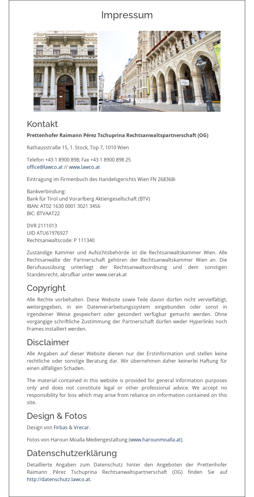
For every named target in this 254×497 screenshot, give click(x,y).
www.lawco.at (84, 167)
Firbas (61, 427)
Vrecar (81, 427)
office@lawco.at (45, 167)
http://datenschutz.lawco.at (58, 479)
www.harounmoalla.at (155, 439)
